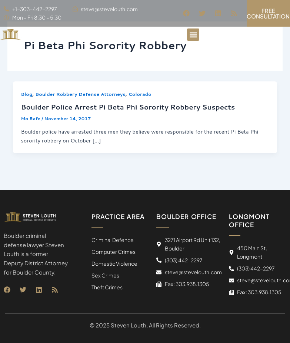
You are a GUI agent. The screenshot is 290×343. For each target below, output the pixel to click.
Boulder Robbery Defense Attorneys (80, 94)
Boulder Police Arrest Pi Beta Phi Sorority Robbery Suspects (128, 107)
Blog (26, 94)
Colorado (140, 94)
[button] (193, 34)
